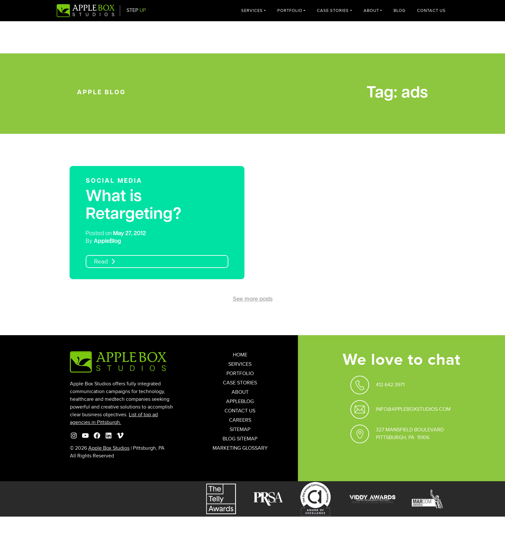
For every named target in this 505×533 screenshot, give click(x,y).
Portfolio (289, 10)
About (371, 10)
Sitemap (240, 430)
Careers (240, 420)
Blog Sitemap (240, 439)
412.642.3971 (390, 385)
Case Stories (333, 10)
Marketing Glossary (240, 448)
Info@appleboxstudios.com (413, 409)
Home (240, 355)
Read (101, 261)
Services (252, 10)
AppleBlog (107, 241)
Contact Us (431, 10)
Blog (399, 10)
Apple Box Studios (108, 448)
